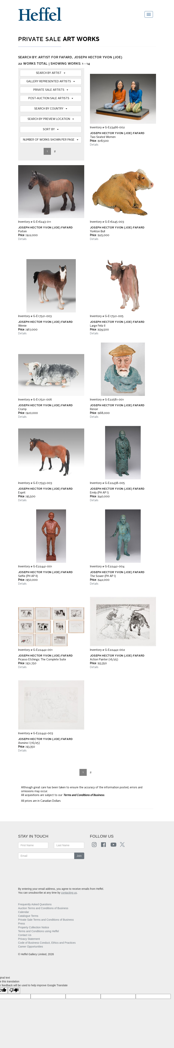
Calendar (23, 912)
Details (94, 144)
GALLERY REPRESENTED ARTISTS (50, 81)
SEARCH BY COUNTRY (50, 108)
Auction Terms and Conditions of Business (43, 908)
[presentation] (47, 870)
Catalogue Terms (28, 915)
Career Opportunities (30, 946)
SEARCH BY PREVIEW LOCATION (51, 119)
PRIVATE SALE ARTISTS (50, 90)
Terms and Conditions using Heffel (38, 931)
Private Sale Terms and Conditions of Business (46, 919)
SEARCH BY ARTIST (50, 73)
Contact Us (24, 935)
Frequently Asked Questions (35, 904)
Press (21, 923)
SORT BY (51, 129)
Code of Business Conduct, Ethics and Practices (47, 942)
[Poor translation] (14, 990)
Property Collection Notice (33, 927)
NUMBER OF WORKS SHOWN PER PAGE (50, 139)
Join (79, 855)
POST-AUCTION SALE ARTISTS (50, 98)
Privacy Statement (29, 938)
